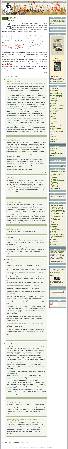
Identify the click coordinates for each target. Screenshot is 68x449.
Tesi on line (53, 115)
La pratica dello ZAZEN (56, 96)
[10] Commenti (11, 20)
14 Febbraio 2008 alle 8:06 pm (13, 420)
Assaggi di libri (54, 111)
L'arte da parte (56, 213)
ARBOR (54, 173)
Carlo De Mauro (58, 257)
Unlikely (54, 224)
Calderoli (20, 46)
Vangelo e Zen (56, 188)
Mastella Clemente (7, 41)
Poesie (52, 233)
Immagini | (47, 1)
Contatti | (56, 1)
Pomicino (4, 45)
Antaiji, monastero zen (58, 171)
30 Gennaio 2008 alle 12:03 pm (13, 229)
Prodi (31, 25)
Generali (18, 18)
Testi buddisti (53, 100)
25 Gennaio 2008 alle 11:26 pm (13, 202)
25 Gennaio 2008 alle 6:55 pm (13, 81)
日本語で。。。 (54, 123)
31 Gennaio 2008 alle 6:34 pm (13, 402)
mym (7, 177)
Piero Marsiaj (60, 251)
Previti (10, 46)
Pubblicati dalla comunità (57, 236)
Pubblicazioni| (42, 1)
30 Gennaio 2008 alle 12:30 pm (13, 239)
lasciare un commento (59, 20)
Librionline (60, 81)
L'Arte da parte (54, 152)
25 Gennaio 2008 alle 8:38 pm (13, 178)
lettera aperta (10, 406)
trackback (60, 21)
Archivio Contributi (55, 205)
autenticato (12, 442)
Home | (37, 1)
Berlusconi (10, 63)
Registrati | (52, 1)
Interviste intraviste (57, 211)
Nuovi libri (53, 231)
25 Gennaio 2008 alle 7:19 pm (13, 140)
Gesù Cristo (13, 61)
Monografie (53, 101)
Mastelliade (12, 17)
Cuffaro (4, 63)
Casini (32, 61)
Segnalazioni (53, 148)
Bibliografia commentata (57, 105)
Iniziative (52, 228)
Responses (53, 239)
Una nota (52, 281)
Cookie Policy (54, 90)
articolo (14, 320)
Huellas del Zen (56, 179)
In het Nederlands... (55, 120)
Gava (32, 45)
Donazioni (53, 136)
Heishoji (54, 177)
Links (51, 134)
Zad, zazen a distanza (56, 95)
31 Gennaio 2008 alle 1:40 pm (13, 345)
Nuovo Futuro (54, 88)
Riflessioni (53, 241)
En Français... (54, 121)
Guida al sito (53, 139)
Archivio (52, 141)
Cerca (58, 289)
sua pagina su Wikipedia (20, 149)
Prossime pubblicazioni (56, 234)
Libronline (53, 113)
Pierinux (8, 139)
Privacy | (60, 1)
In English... (53, 116)
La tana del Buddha (55, 229)
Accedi (64, 1)
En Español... (53, 118)
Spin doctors (53, 103)
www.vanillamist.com (29, 447)
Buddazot (52, 106)
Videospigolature (54, 110)
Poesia (52, 150)
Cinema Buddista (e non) (57, 108)
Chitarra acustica (57, 210)
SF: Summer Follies (57, 221)
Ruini (8, 59)
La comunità (53, 98)
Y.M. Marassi (61, 252)
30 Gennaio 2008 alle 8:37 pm (13, 260)
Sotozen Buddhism (57, 187)
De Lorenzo (18, 45)
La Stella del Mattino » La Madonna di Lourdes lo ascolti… (21, 419)
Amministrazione (54, 138)
